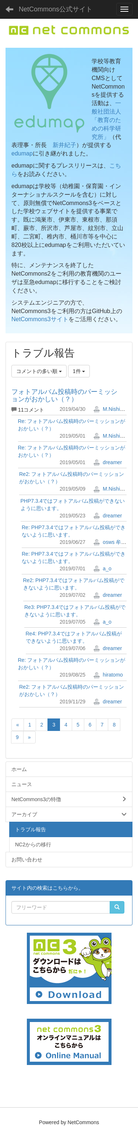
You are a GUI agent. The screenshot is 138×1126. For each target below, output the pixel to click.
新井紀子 (64, 145)
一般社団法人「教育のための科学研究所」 (106, 120)
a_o (102, 568)
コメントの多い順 (39, 371)
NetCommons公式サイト (55, 9)
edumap (22, 153)
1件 (79, 371)
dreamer (107, 462)
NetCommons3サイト (39, 319)
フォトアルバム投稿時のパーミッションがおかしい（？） (64, 395)
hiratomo (108, 675)
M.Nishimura (112, 409)
